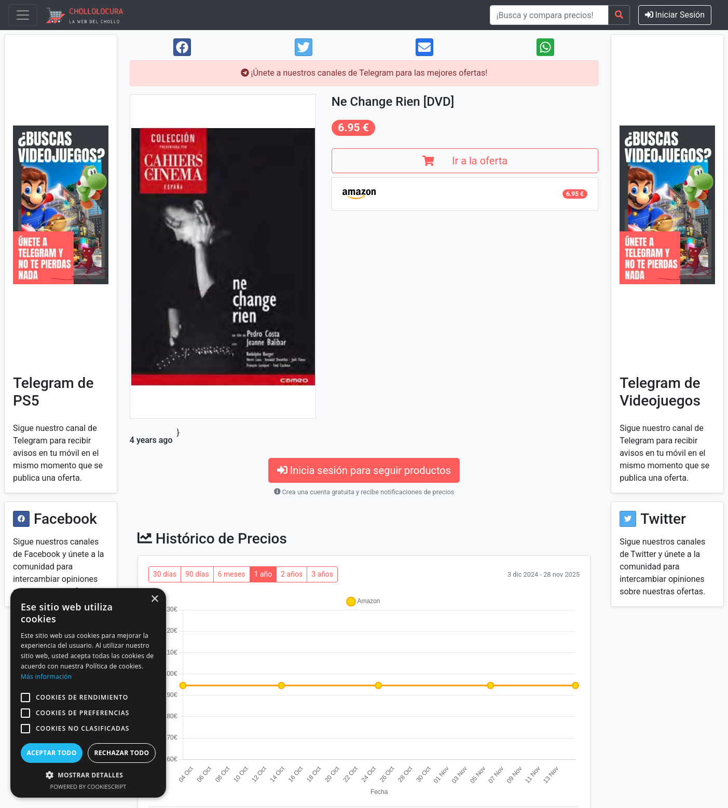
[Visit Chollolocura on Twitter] (628, 519)
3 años (322, 574)
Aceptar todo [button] (51, 752)
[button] (25, 697)
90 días (197, 574)
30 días (164, 574)
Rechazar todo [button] (121, 752)
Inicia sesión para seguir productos (364, 470)
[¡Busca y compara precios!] (549, 15)
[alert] (88, 693)
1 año (263, 574)
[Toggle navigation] (22, 15)
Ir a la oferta (464, 161)
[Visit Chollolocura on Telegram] (60, 204)
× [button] (154, 599)
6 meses (231, 574)
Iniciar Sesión (675, 15)
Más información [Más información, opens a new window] (46, 676)
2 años (292, 574)
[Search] (619, 15)
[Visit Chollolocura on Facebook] (21, 519)
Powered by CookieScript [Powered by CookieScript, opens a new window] (88, 786)
